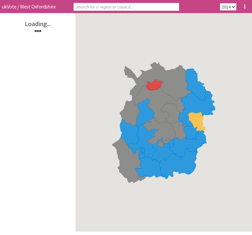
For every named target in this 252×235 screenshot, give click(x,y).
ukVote (9, 6)
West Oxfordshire (38, 6)
